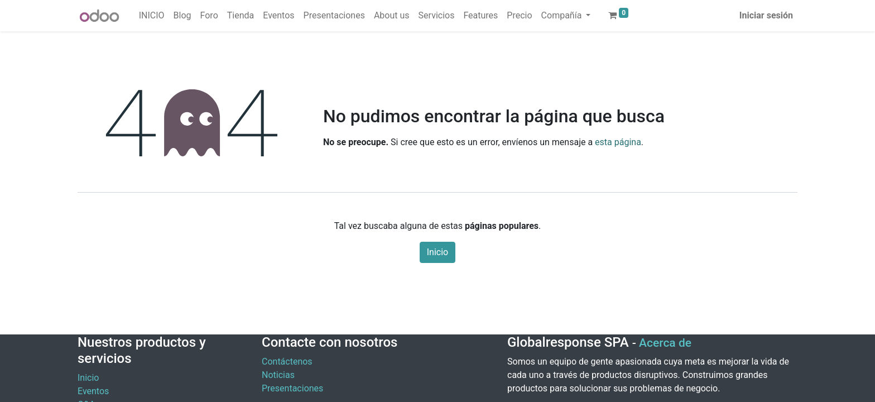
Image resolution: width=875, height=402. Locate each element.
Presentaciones (292, 388)
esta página (618, 142)
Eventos (93, 391)
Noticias (278, 375)
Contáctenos (287, 361)
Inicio (437, 252)
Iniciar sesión (766, 15)
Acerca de (665, 343)
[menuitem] (151, 15)
